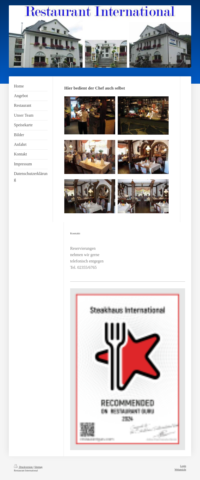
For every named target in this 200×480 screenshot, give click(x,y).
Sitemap (38, 467)
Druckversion (23, 467)
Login (183, 466)
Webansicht (180, 469)
